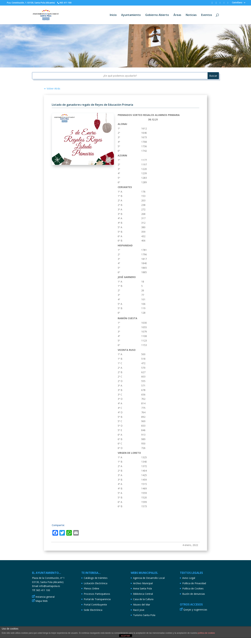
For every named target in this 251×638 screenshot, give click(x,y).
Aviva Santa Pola (142, 588)
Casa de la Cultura (143, 599)
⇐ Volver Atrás (52, 88)
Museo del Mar (141, 604)
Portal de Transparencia (97, 599)
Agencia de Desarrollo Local (149, 578)
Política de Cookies (193, 588)
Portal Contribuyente (95, 604)
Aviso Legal (188, 578)
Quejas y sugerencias (195, 609)
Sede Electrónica (93, 610)
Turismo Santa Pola (144, 615)
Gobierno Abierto (157, 15)
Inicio (113, 15)
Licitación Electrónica (95, 583)
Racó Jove (138, 610)
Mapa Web (41, 601)
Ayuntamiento (131, 15)
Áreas (177, 15)
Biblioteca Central (143, 593)
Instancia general (45, 596)
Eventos (206, 15)
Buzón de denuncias (193, 593)
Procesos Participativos (97, 593)
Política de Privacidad (194, 583)
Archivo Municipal (143, 583)
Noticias (191, 15)
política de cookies (206, 633)
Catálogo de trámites (95, 578)
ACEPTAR (125, 636)
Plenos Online (91, 588)
